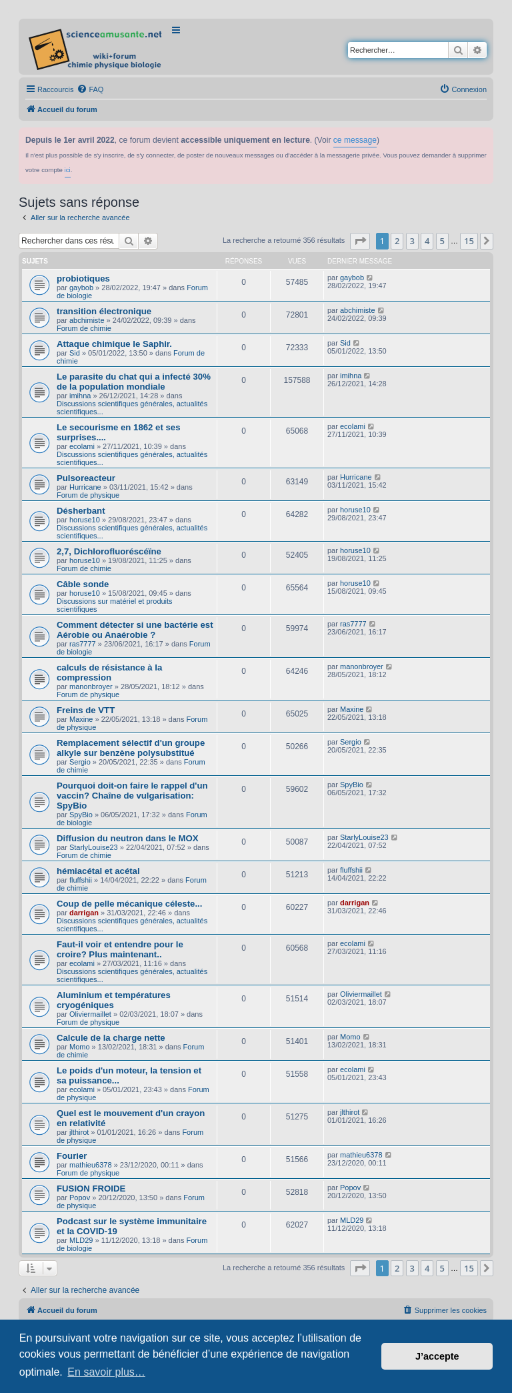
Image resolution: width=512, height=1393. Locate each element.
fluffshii (80, 880)
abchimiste (87, 320)
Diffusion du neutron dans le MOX (127, 838)
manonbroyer (91, 686)
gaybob (81, 288)
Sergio (80, 762)
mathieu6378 (90, 1165)
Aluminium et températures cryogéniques (114, 1000)
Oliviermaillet (90, 1014)
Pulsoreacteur (86, 478)
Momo (79, 1047)
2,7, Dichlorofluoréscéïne (109, 551)
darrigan (84, 913)
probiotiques (83, 279)
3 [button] (412, 241)
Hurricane (85, 487)
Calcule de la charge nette (111, 1038)
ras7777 (82, 644)
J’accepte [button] (437, 1356)
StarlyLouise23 (93, 847)
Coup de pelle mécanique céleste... (129, 904)
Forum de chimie (84, 328)
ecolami (82, 446)
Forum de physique (88, 495)
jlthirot (79, 1132)
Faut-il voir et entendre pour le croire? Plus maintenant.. (120, 949)
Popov (79, 1198)
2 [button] (397, 241)
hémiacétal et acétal (98, 871)
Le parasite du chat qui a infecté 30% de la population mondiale (134, 382)
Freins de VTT (86, 710)
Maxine (81, 719)
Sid (74, 353)
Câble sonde (83, 584)
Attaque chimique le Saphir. (114, 344)
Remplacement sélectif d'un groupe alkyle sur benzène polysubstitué (131, 748)
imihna (80, 396)
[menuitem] (90, 89)
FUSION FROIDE (91, 1189)
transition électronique (104, 311)
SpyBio (81, 815)
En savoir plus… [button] (106, 1372)
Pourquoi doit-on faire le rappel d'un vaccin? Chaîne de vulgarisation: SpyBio (132, 796)
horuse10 (84, 520)
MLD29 (81, 1240)
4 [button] (427, 241)
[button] (360, 241)
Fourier (72, 1156)
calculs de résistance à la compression (109, 672)
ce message (355, 140)
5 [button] (442, 241)
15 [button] (469, 241)
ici (68, 169)
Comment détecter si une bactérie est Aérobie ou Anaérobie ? (135, 630)
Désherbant (81, 511)
